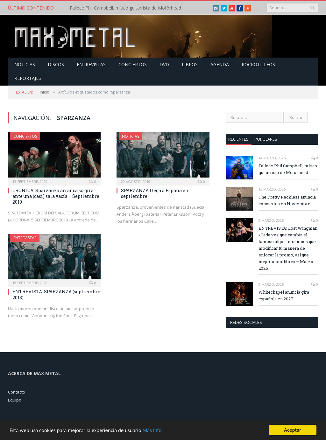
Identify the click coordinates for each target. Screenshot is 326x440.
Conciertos (132, 64)
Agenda (219, 64)
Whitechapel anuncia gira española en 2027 (284, 295)
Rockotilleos (258, 64)
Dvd (164, 64)
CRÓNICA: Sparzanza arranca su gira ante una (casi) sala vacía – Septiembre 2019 (55, 196)
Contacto (16, 392)
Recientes (238, 139)
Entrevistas (91, 64)
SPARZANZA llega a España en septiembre (154, 193)
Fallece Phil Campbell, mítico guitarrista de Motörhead (125, 8)
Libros (190, 64)
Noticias (24, 64)
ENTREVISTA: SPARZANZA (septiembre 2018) (56, 294)
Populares (265, 139)
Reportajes (27, 78)
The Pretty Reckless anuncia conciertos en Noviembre (287, 200)
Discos (56, 64)
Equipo (14, 400)
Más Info (151, 430)
